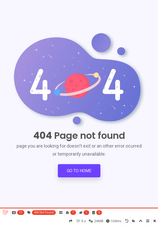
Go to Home (79, 170)
